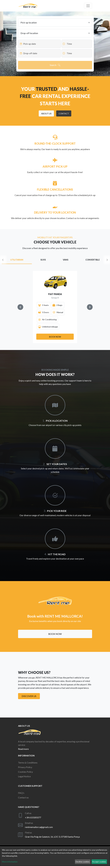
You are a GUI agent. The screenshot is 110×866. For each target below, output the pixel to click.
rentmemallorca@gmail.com (39, 827)
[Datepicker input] (39, 44)
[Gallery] (55, 307)
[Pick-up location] (55, 22)
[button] (46, 113)
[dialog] (55, 856)
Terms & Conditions (27, 762)
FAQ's (21, 792)
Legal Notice (24, 776)
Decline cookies (83, 861)
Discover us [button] (29, 696)
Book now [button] (55, 633)
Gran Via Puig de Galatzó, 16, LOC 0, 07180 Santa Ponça (52, 836)
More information (9, 861)
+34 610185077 (33, 817)
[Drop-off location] (55, 33)
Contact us (23, 797)
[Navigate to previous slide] (20, 307)
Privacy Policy (25, 767)
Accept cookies (99, 861)
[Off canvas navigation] (88, 6)
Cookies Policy (25, 771)
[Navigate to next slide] (90, 307)
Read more (23, 749)
